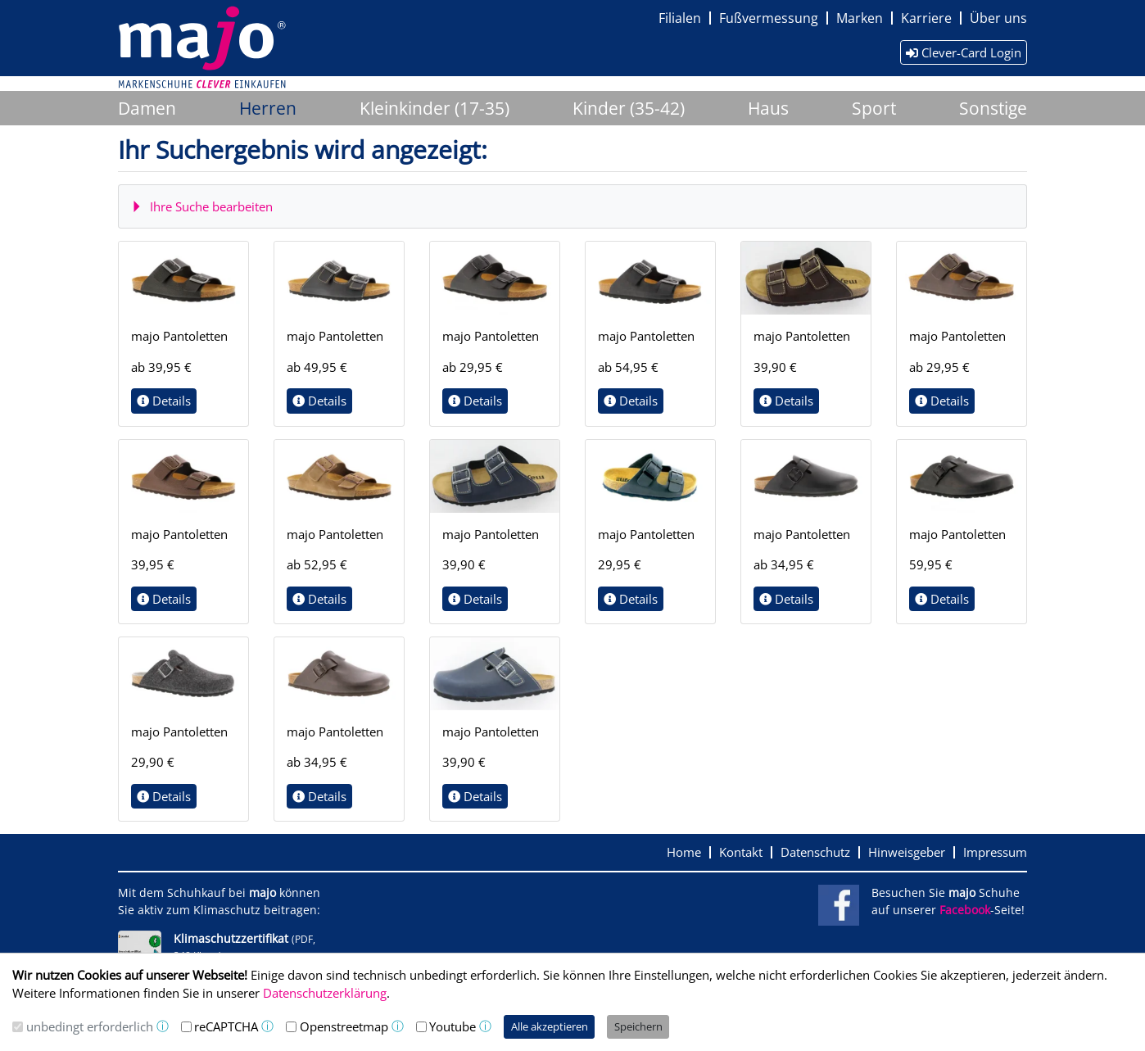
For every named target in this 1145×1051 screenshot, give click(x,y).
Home (684, 852)
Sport (874, 108)
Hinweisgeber (906, 852)
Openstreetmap (344, 1026)
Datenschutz (815, 852)
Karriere (926, 18)
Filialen (679, 18)
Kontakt (741, 852)
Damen (147, 108)
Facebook (964, 910)
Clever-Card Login (963, 52)
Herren (267, 108)
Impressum (995, 852)
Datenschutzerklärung (325, 993)
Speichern (638, 1026)
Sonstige (993, 108)
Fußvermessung (768, 18)
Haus (768, 108)
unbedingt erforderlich (89, 1026)
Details (164, 400)
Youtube (452, 1026)
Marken (859, 18)
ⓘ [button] (162, 1026)
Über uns (998, 18)
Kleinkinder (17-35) (434, 108)
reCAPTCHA (226, 1026)
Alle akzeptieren (549, 1026)
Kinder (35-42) (628, 108)
